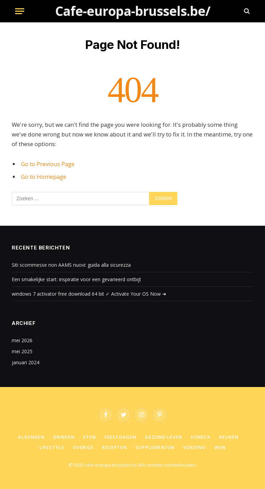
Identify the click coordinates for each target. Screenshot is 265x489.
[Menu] (19, 11)
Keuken (228, 437)
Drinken (64, 437)
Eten (89, 437)
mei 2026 (22, 340)
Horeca (200, 437)
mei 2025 (22, 351)
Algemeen (31, 437)
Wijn (220, 447)
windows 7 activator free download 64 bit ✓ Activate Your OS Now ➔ (89, 294)
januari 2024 (25, 362)
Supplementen (155, 447)
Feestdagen (120, 437)
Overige (83, 447)
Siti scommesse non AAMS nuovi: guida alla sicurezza (71, 265)
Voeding (194, 447)
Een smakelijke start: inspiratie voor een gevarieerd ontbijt (76, 279)
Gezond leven (163, 437)
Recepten (114, 447)
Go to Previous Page (48, 164)
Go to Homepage (43, 177)
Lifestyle (51, 447)
